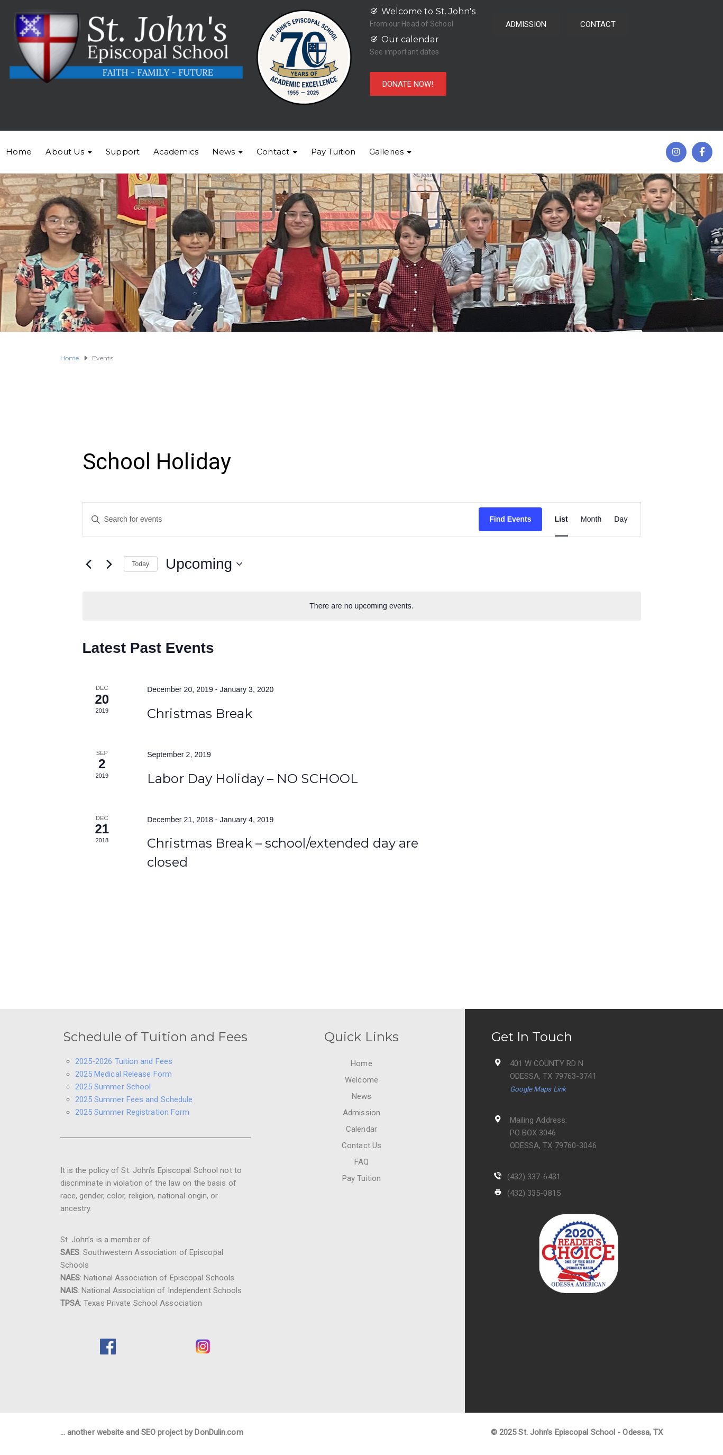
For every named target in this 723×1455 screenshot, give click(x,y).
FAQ (361, 1162)
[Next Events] (109, 564)
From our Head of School (411, 24)
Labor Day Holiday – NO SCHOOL (252, 778)
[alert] (362, 606)
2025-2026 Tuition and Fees (124, 1061)
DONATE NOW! (408, 84)
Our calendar (410, 39)
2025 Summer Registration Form (132, 1112)
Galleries (386, 152)
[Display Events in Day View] (620, 519)
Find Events (510, 519)
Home (19, 152)
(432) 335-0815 (534, 1193)
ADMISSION (526, 24)
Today (141, 564)
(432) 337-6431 (534, 1176)
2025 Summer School (113, 1087)
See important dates (405, 52)
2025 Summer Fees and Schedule (134, 1099)
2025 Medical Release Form (123, 1074)
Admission (361, 1112)
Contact (273, 152)
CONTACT (598, 24)
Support (123, 152)
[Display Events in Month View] (591, 519)
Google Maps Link (538, 1089)
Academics (175, 152)
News (223, 152)
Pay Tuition (333, 152)
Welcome (361, 1080)
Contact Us (361, 1145)
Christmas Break (199, 713)
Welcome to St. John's (428, 11)
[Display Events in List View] (561, 519)
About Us (64, 152)
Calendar (361, 1129)
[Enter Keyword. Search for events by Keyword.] (281, 519)
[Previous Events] (89, 564)
